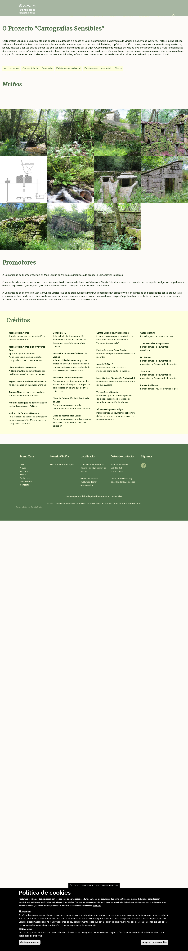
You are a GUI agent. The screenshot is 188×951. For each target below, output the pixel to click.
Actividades (11, 68)
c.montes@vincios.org (121, 479)
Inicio (71, 17)
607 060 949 (117, 471)
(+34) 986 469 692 (119, 465)
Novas (83, 17)
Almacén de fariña (164, 135)
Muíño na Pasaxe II (70, 135)
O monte (47, 68)
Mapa (118, 68)
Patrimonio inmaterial (97, 68)
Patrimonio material (68, 68)
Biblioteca (128, 17)
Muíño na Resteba (117, 229)
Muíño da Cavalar (23, 229)
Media (23, 475)
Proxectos (25, 471)
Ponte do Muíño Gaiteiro (23, 135)
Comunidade (30, 68)
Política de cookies (112, 496)
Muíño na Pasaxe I (70, 182)
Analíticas (26, 912)
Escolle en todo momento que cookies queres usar (94, 885)
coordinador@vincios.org (123, 482)
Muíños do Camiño (117, 135)
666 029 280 (116, 468)
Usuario (172, 17)
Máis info (97, 905)
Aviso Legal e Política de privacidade (84, 496)
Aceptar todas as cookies (154, 942)
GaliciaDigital (36, 507)
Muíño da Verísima (164, 182)
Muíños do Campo (23, 182)
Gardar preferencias (29, 942)
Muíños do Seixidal (117, 182)
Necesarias (26, 929)
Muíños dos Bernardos (71, 229)
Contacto (160, 17)
